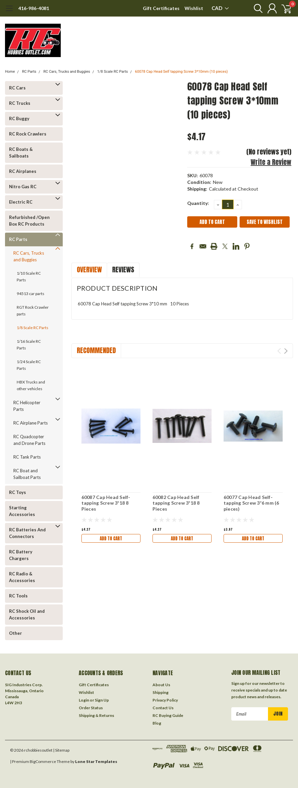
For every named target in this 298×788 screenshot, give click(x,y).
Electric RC (20, 202)
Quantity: (198, 203)
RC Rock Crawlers (27, 134)
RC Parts (29, 71)
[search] (254, 8)
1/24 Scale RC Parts (29, 365)
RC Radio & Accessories (22, 577)
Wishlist (194, 8)
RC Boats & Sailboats (21, 153)
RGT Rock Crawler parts (33, 310)
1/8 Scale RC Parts (112, 71)
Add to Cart (110, 538)
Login (84, 700)
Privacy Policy (165, 700)
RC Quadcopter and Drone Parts (29, 440)
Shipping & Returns (96, 715)
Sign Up (102, 700)
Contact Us (163, 707)
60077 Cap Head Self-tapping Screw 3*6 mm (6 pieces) (251, 503)
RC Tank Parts (27, 457)
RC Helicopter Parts (26, 406)
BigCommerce (43, 761)
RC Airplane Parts (30, 423)
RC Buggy (19, 118)
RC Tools (18, 595)
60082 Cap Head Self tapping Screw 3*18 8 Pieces (176, 503)
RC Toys (17, 492)
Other (15, 633)
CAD (220, 8)
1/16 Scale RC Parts (29, 344)
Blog (157, 723)
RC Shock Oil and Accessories (27, 614)
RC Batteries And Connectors (27, 533)
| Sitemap (61, 750)
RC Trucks (19, 103)
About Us (161, 684)
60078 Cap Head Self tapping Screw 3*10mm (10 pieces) (181, 71)
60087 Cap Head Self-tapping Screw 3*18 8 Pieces (105, 503)
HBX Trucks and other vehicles (31, 385)
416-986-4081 (33, 8)
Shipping (161, 692)
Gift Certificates (161, 8)
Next (286, 351)
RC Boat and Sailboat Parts (27, 474)
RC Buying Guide (168, 715)
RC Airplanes (22, 171)
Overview (89, 269)
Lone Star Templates (96, 761)
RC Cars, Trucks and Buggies (66, 71)
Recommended (96, 350)
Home (10, 71)
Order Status (91, 707)
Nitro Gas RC (22, 186)
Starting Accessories (22, 511)
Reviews (123, 269)
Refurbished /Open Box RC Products (29, 221)
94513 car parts (30, 293)
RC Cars (17, 87)
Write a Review (271, 162)
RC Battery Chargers (20, 555)
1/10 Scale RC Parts (29, 276)
